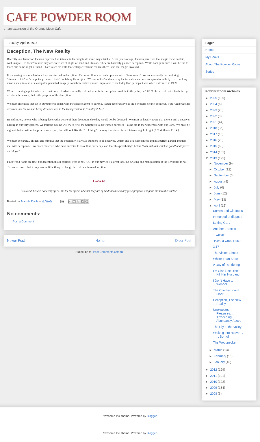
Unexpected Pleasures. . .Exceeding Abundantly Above (227, 315)
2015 (214, 146)
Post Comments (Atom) (108, 251)
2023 (214, 110)
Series (209, 71)
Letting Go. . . (222, 222)
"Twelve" (219, 235)
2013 (214, 158)
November (221, 163)
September (222, 175)
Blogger (151, 416)
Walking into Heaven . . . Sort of (228, 334)
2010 (214, 381)
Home (100, 240)
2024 (214, 104)
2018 (214, 128)
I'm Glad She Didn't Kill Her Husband (226, 272)
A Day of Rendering (226, 264)
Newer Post (16, 240)
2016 (214, 140)
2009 (214, 387)
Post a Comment (23, 221)
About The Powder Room (222, 64)
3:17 (216, 246)
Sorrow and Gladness (228, 211)
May (217, 199)
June (217, 193)
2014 (214, 152)
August (219, 181)
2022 (214, 116)
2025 (214, 98)
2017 (214, 134)
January (220, 362)
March (218, 350)
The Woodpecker (224, 342)
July (217, 187)
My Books (212, 57)
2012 (214, 369)
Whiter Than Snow (225, 259)
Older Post (183, 240)
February (220, 356)
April (217, 205)
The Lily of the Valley (227, 327)
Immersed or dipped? (227, 216)
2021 (214, 122)
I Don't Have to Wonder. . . (223, 282)
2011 (214, 375)
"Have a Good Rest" (227, 240)
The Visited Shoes (225, 253)
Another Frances (224, 229)
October (220, 169)
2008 (214, 393)
